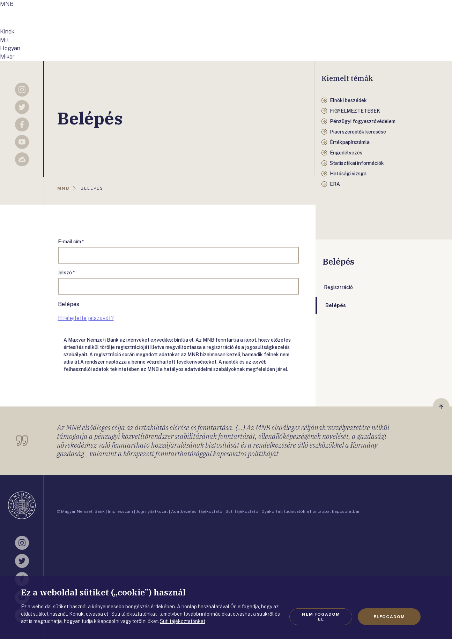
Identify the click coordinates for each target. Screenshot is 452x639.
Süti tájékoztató (241, 511)
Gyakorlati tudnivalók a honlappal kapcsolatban (311, 511)
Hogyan (10, 48)
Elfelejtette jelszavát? (86, 318)
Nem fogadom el (321, 617)
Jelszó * (66, 272)
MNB (7, 4)
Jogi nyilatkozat (152, 511)
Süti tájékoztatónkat (182, 621)
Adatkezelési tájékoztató (196, 511)
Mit (4, 40)
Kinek (7, 31)
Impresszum (120, 511)
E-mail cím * (71, 241)
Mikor (7, 56)
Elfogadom (389, 616)
